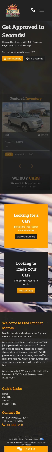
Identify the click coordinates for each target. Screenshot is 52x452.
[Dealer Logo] (12, 10)
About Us (6, 397)
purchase (40, 359)
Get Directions (34, 58)
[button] (41, 10)
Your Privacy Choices (34, 439)
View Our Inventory (26, 238)
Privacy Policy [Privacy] (9, 404)
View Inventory (12, 58)
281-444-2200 (14, 425)
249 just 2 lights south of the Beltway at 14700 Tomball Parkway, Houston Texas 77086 (25, 374)
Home (5, 394)
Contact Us (7, 400)
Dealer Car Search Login (25, 437)
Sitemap (21, 439)
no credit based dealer (22, 342)
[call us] (33, 10)
